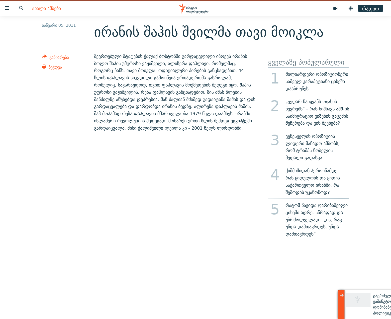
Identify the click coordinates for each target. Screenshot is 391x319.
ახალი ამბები (46, 8)
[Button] (55, 58)
